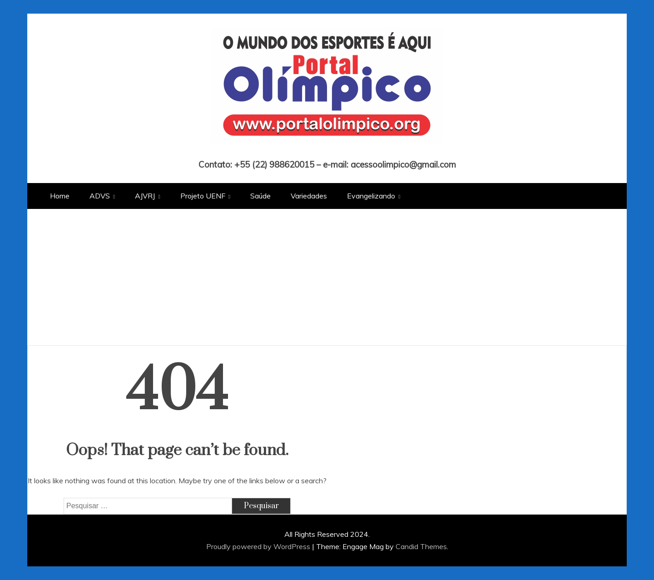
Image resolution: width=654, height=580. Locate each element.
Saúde (260, 195)
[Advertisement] (327, 277)
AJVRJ (145, 195)
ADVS (99, 195)
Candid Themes (421, 546)
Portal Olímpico (327, 152)
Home (59, 195)
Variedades (309, 195)
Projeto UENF (202, 195)
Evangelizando (371, 195)
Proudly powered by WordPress (259, 546)
